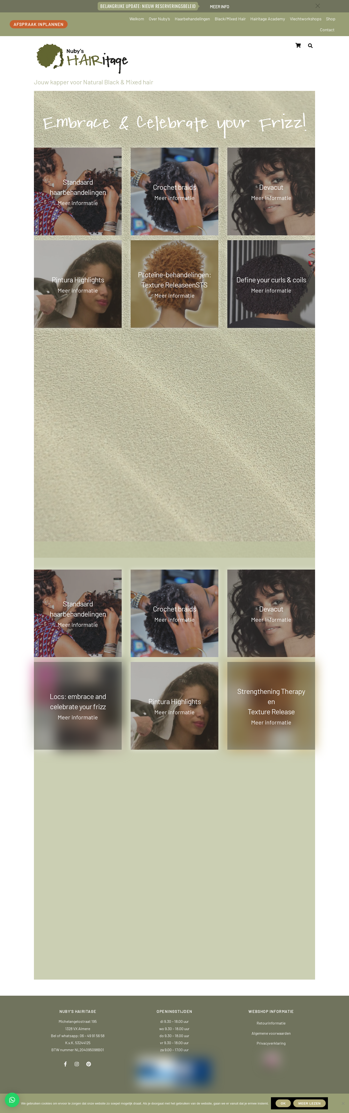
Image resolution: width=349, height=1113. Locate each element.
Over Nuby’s (159, 18)
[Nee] (343, 1103)
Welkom (136, 18)
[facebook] (65, 1062)
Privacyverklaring (271, 1042)
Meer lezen (309, 1103)
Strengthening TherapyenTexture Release (271, 700)
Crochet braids (174, 186)
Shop (330, 18)
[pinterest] (89, 1062)
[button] (12, 1100)
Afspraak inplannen (39, 24)
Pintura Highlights (78, 278)
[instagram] (77, 1062)
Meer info (219, 6)
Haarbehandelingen (192, 18)
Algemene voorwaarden (271, 1032)
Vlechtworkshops (305, 18)
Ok (283, 1103)
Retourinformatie (271, 1022)
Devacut (271, 186)
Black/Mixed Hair (230, 18)
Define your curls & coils (271, 278)
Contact (327, 29)
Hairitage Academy (267, 18)
